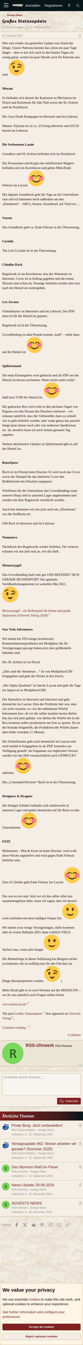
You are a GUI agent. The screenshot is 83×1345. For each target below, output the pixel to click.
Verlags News (46, 1130)
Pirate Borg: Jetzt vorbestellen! (37, 1125)
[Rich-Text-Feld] (41, 1084)
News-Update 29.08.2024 (33, 1185)
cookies (34, 1299)
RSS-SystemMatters (24, 1130)
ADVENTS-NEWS (27, 1203)
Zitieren (76, 1035)
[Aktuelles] (69, 5)
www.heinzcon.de (14, 1004)
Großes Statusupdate (28, 1013)
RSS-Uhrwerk (14, 27)
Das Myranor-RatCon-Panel (35, 1167)
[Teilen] (79, 35)
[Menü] (6, 5)
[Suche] (77, 5)
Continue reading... (15, 1027)
